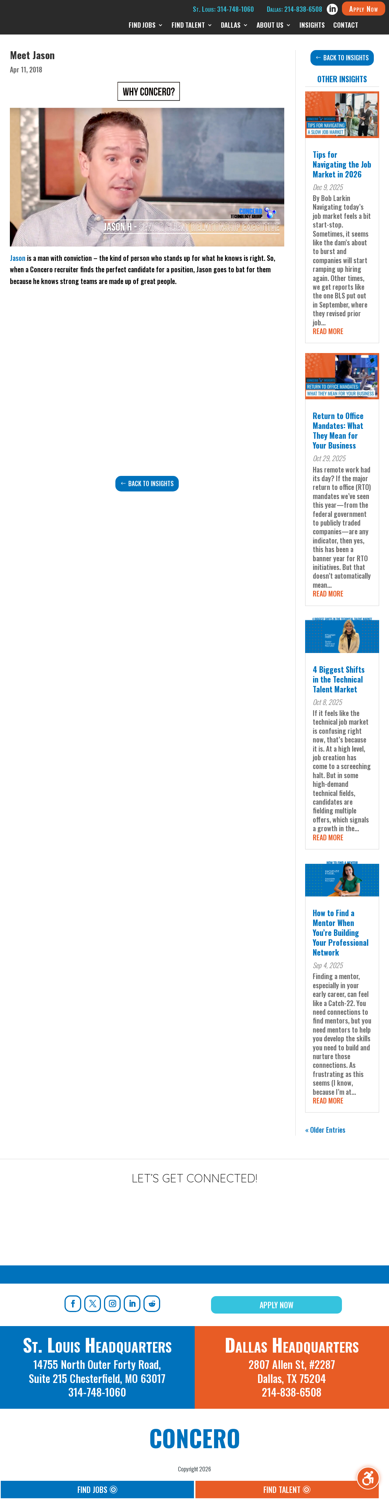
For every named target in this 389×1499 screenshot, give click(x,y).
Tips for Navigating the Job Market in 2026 (342, 164)
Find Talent (282, 1489)
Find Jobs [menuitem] (142, 26)
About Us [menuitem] (270, 26)
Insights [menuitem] (312, 26)
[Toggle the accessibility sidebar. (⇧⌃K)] (368, 1478)
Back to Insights (151, 483)
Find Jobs (92, 1489)
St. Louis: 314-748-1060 (223, 9)
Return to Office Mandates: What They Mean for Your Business (338, 430)
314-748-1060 (97, 1392)
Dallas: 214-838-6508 (294, 9)
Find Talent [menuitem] (188, 26)
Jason (17, 258)
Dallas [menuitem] (231, 26)
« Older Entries (325, 1130)
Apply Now (363, 8)
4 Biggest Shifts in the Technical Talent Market (339, 679)
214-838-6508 (291, 1392)
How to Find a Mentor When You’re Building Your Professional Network (341, 932)
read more (328, 331)
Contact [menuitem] (345, 26)
